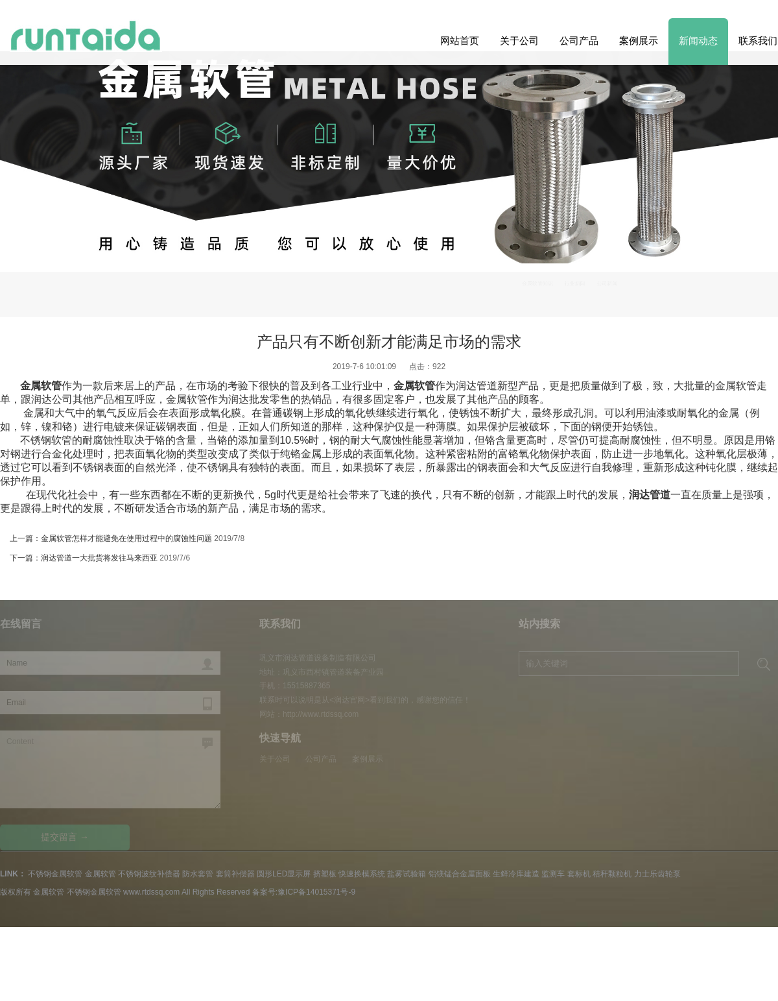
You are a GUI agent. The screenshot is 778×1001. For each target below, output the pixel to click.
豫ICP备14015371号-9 (316, 892)
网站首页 (459, 40)
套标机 (579, 873)
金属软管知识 (537, 283)
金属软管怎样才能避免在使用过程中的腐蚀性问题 (126, 538)
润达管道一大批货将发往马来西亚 (99, 557)
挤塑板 (324, 873)
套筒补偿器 (235, 873)
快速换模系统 (361, 873)
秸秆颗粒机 (612, 873)
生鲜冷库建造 (516, 873)
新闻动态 (698, 40)
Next (31, 229)
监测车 (553, 873)
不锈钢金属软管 (55, 873)
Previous (747, 229)
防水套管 (197, 873)
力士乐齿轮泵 (657, 873)
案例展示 (638, 40)
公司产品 (579, 40)
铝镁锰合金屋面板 (460, 873)
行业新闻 (575, 283)
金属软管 (100, 873)
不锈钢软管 (46, 440)
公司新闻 (606, 283)
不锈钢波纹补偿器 (149, 873)
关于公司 (519, 40)
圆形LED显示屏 (284, 873)
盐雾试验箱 (406, 873)
